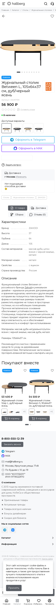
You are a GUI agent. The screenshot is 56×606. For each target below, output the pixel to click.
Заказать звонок (12, 444)
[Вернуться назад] (3, 16)
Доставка (38, 208)
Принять (13, 588)
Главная (5, 10)
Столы (25, 10)
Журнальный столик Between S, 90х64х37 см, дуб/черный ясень (40, 403)
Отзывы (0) (37, 214)
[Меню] (3, 3)
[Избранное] (52, 16)
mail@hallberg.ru (14, 461)
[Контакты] (52, 3)
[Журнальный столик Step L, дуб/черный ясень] (14, 381)
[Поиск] (45, 3)
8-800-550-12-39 (12, 438)
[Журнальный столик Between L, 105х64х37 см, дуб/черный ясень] (28, 41)
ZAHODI (41, 197)
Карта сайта (47, 559)
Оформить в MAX (28, 148)
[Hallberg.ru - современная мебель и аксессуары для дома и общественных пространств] (16, 4)
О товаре (17, 208)
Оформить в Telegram (28, 140)
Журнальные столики (41, 10)
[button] (18, 72)
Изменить (21, 177)
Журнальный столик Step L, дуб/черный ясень (12, 403)
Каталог (15, 10)
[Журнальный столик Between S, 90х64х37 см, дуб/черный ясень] (42, 381)
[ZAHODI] (48, 86)
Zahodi (28, 287)
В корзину (12, 418)
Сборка (16, 214)
